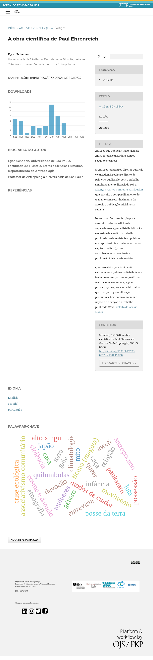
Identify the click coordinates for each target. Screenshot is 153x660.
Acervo (24, 28)
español (13, 403)
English (13, 398)
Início (12, 28)
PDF (104, 56)
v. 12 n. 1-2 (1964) (43, 28)
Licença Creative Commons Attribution (119, 189)
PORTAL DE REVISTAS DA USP (21, 5)
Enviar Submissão (24, 540)
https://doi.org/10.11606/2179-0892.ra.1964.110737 (48, 78)
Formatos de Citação (118, 363)
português (15, 409)
